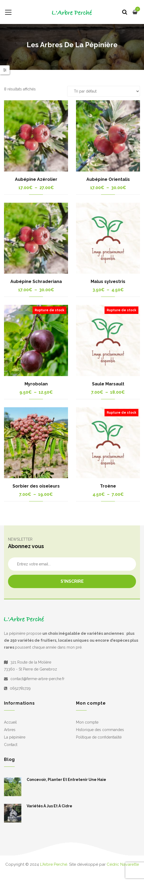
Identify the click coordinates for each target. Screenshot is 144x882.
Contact (10, 745)
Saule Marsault (108, 383)
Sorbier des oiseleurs (36, 486)
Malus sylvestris (108, 281)
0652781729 (20, 688)
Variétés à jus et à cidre (49, 806)
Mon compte (87, 722)
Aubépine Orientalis (108, 179)
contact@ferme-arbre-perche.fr (37, 679)
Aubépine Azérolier (36, 179)
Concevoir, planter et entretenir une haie (66, 779)
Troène (108, 486)
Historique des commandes (100, 730)
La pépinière (14, 737)
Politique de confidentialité (99, 737)
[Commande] (103, 91)
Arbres (9, 730)
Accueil (10, 722)
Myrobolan (36, 383)
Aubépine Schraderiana (36, 281)
